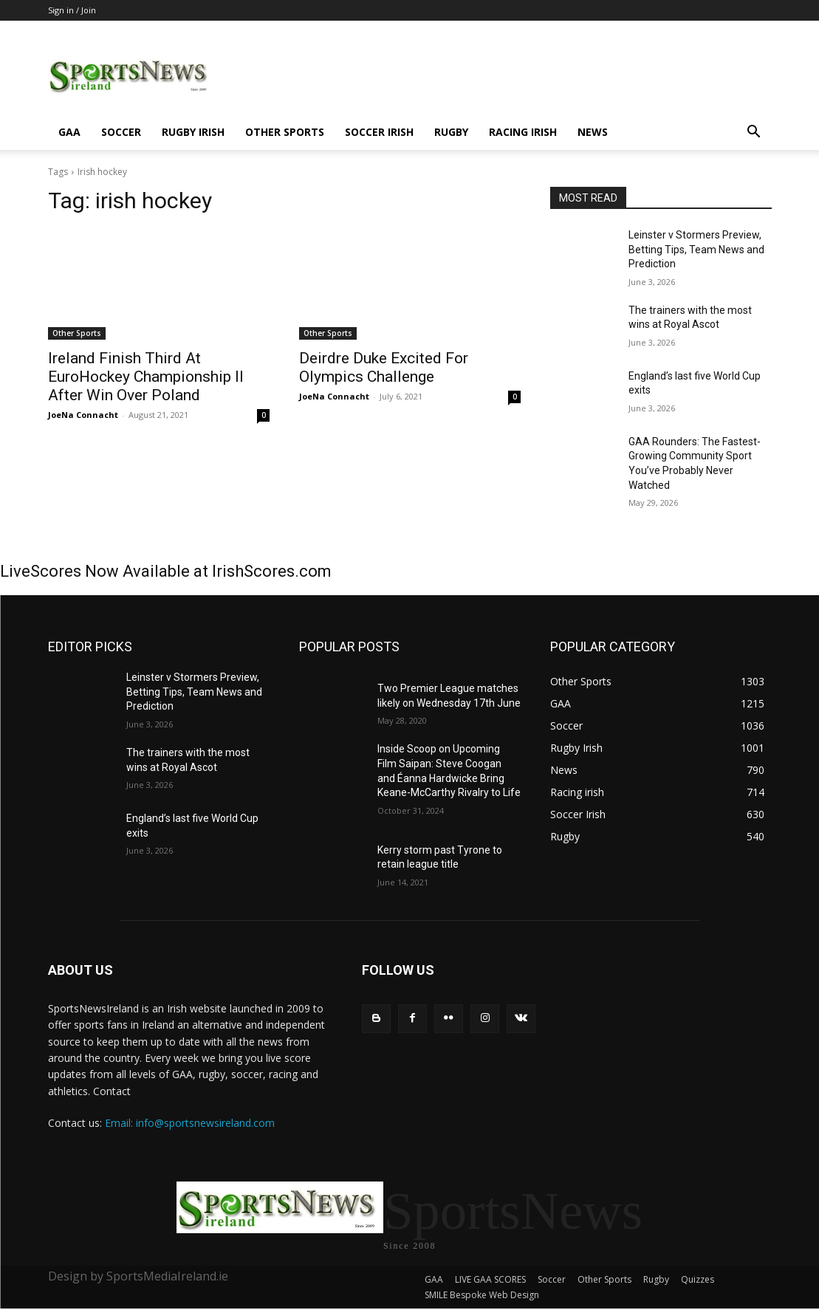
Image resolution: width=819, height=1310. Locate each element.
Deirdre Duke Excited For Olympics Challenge (383, 367)
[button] (754, 133)
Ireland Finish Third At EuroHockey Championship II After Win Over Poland (146, 376)
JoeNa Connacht (83, 414)
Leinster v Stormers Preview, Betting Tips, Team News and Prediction (696, 249)
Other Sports (284, 132)
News (593, 132)
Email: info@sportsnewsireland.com (190, 1123)
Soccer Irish (379, 132)
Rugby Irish (193, 132)
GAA (69, 132)
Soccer (121, 132)
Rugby (451, 132)
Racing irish (523, 132)
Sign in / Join (72, 10)
